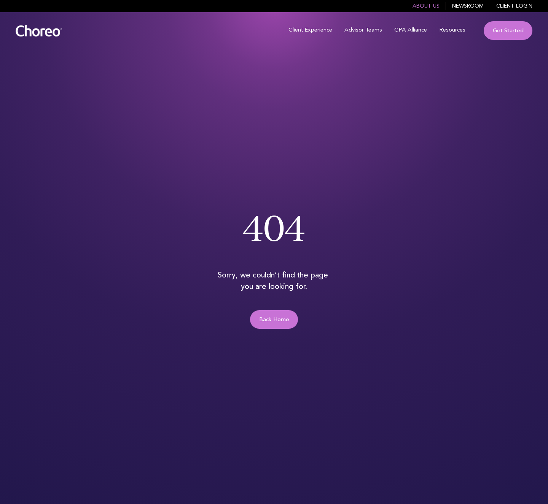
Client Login (514, 6)
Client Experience (310, 30)
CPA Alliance (410, 30)
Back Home (274, 320)
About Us (426, 6)
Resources (452, 30)
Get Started (508, 31)
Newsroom (468, 6)
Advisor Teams (363, 30)
